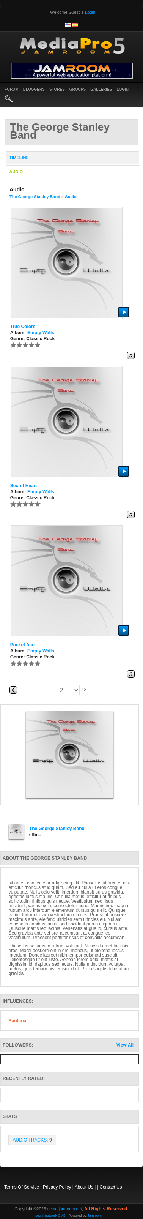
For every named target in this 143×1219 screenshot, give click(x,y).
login (122, 89)
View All (125, 1045)
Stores (57, 89)
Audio (71, 196)
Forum (12, 89)
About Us (84, 1187)
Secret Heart (23, 485)
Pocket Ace (22, 644)
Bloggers (34, 89)
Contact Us (110, 1187)
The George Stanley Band (34, 196)
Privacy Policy (57, 1187)
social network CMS (50, 1215)
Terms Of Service (21, 1187)
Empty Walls (40, 332)
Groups (77, 89)
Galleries (101, 89)
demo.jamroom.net (64, 1208)
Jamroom (94, 1215)
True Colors (23, 326)
